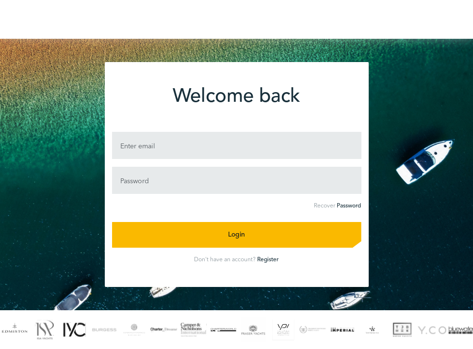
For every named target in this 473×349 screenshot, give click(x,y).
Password (349, 206)
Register (267, 260)
